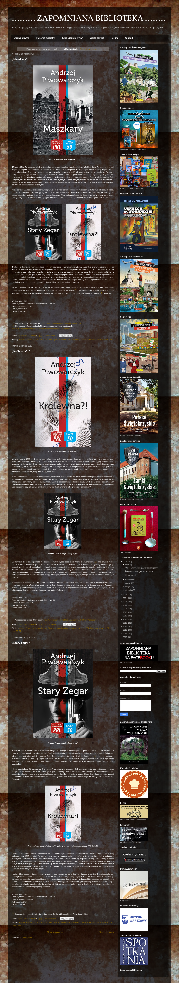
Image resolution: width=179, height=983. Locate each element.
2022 (125, 605)
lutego (128, 587)
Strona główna (21, 38)
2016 (125, 626)
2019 (125, 616)
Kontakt (129, 38)
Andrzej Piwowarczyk (27, 339)
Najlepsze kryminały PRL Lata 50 (95, 339)
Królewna (56, 628)
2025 (125, 595)
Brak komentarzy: (52, 624)
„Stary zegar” (21, 642)
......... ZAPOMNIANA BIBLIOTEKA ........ (89, 18)
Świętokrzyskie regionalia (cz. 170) (139, 571)
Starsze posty (106, 932)
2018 (125, 619)
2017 (125, 623)
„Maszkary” (19, 59)
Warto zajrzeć (97, 38)
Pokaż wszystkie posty (89, 49)
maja (127, 565)
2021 (125, 609)
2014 (125, 634)
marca (128, 583)
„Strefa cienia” (130, 575)
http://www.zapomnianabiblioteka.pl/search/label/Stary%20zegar (70, 620)
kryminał (56, 339)
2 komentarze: (51, 919)
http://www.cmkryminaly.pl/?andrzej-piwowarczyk (61, 323)
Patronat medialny (45, 38)
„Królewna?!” (21, 351)
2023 (125, 602)
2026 (125, 562)
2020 (125, 612)
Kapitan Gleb (46, 339)
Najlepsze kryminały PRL (71, 339)
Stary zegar (16, 925)
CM (38, 339)
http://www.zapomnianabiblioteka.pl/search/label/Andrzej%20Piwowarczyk (42, 329)
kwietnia (128, 579)
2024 (125, 598)
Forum (114, 38)
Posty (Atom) (27, 938)
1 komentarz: (50, 336)
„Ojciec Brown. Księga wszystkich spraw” (141, 568)
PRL (111, 339)
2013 (125, 637)
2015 (125, 630)
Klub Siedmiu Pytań (72, 38)
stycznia (128, 590)
